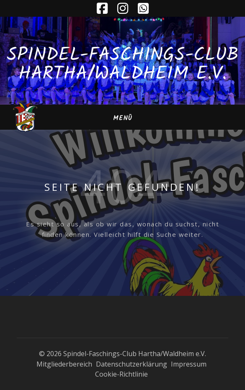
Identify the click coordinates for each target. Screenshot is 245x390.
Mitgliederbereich (64, 364)
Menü (122, 118)
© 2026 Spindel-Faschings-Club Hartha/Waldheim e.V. (122, 353)
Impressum (188, 364)
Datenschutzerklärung (131, 364)
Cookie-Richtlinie (121, 374)
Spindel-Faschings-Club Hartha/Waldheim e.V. (123, 65)
